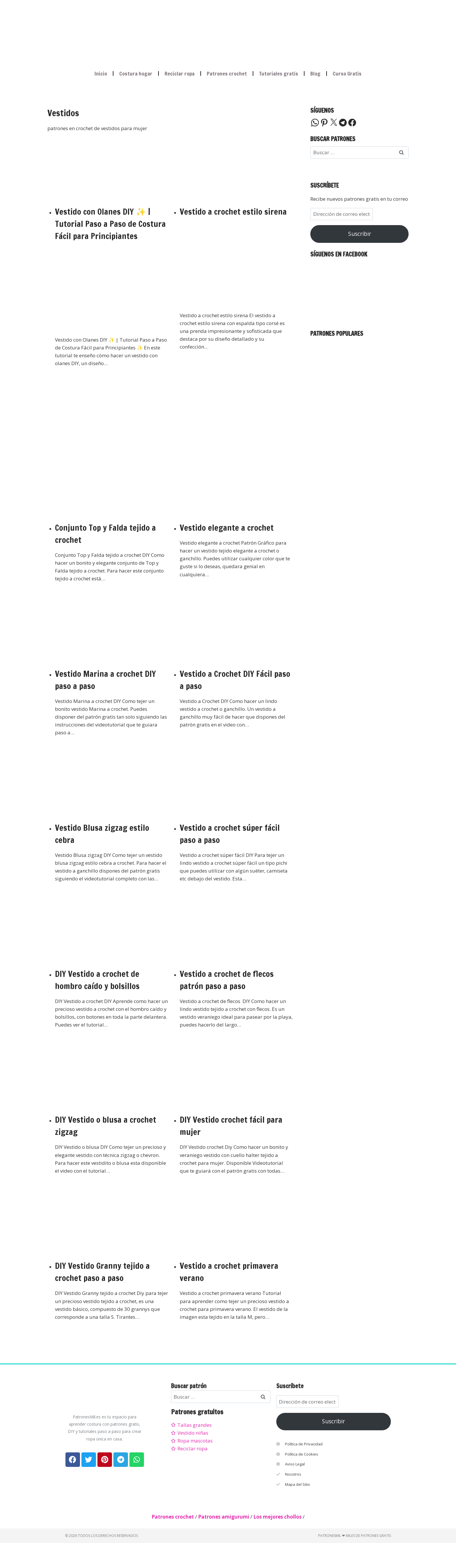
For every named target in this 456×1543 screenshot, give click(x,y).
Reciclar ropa (180, 73)
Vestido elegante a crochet (227, 527)
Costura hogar (135, 73)
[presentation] (111, 169)
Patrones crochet (227, 73)
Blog (315, 73)
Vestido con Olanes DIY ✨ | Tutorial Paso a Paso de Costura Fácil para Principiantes (110, 224)
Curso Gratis (347, 73)
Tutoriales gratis (278, 73)
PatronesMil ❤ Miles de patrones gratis (354, 1535)
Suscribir (359, 234)
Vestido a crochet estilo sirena (233, 211)
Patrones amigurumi (223, 1516)
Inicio (101, 73)
